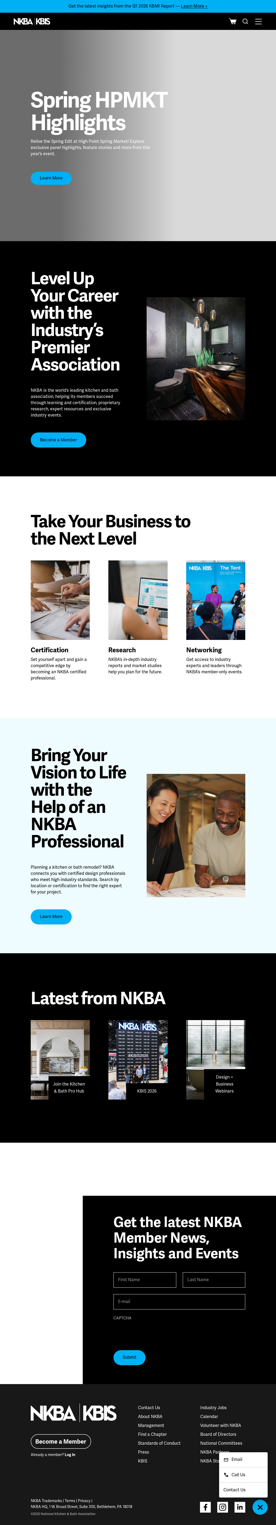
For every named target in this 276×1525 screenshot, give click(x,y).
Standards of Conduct (159, 1443)
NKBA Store (211, 1461)
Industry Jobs (213, 1407)
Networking (204, 650)
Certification (49, 650)
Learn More (51, 178)
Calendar (209, 1416)
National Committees (221, 1443)
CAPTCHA (122, 1318)
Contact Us (149, 1407)
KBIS (142, 1461)
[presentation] (154, 1333)
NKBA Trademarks (46, 1501)
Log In (70, 1455)
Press (143, 1452)
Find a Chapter (152, 1434)
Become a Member (58, 440)
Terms (70, 1501)
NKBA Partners (215, 1452)
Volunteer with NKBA (220, 1425)
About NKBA (150, 1416)
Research (122, 650)
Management (151, 1425)
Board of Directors (218, 1434)
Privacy (84, 1501)
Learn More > (194, 6)
